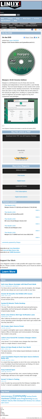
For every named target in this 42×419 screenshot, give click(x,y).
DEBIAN (2, 349)
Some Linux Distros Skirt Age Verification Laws (18, 315)
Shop (15, 20)
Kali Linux (3, 286)
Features (10, 18)
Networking (12, 27)
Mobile (19, 398)
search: (2, 12)
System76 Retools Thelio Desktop (13, 303)
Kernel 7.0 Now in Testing (10, 379)
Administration (6, 23)
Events (34, 396)
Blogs (17, 18)
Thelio (8, 305)
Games (6, 295)
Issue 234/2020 (14, 40)
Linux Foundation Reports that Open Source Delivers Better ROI (20, 357)
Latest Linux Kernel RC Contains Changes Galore (18, 337)
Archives (36, 18)
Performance (3, 305)
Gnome (9, 295)
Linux (5, 381)
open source (8, 328)
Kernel (7, 339)
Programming (19, 25)
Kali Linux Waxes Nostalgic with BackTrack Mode (18, 284)
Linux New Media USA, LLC (35, 417)
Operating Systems (31, 25)
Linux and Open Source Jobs (11, 250)
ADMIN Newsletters (15, 252)
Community (3, 328)
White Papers (27, 18)
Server (11, 25)
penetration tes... (16, 286)
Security (4, 25)
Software (4, 27)
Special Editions (5, 20)
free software (36, 401)
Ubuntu (10, 401)
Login (39, 29)
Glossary (3, 417)
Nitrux (10, 349)
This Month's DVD (10, 205)
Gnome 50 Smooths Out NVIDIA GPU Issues (16, 294)
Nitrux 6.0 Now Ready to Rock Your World (16, 347)
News (2, 18)
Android (2, 371)
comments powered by (11, 242)
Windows (29, 401)
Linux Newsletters (15, 248)
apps (5, 371)
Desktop (15, 23)
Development (24, 23)
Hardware (33, 23)
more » (38, 210)
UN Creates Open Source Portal (12, 326)
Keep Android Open (8, 370)
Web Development (19, 401)
